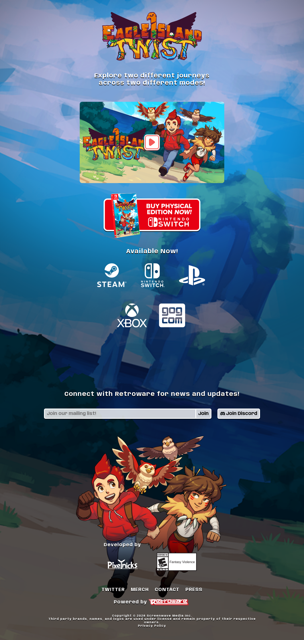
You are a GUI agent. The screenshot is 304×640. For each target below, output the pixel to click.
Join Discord (238, 413)
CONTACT (167, 589)
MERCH (140, 589)
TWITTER (113, 589)
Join (203, 413)
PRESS (194, 589)
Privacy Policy (152, 626)
